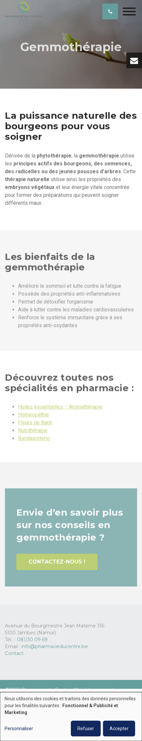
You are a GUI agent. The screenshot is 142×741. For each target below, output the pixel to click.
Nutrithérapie (33, 432)
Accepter (119, 728)
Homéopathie (33, 416)
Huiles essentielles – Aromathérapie (60, 408)
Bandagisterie (34, 440)
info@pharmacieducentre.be (54, 646)
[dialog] (71, 716)
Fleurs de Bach (35, 424)
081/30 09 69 (32, 640)
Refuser (85, 728)
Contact (14, 653)
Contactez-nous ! (57, 563)
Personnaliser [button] (19, 728)
